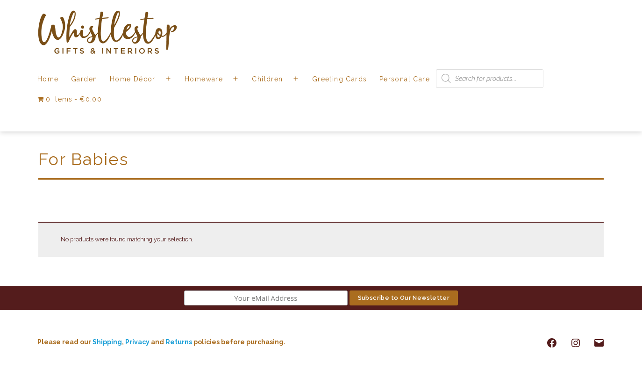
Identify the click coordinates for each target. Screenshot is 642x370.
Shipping (107, 342)
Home (48, 79)
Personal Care (404, 79)
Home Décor (133, 79)
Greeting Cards (339, 79)
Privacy (137, 342)
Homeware (204, 79)
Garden (84, 79)
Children (267, 79)
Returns (179, 342)
